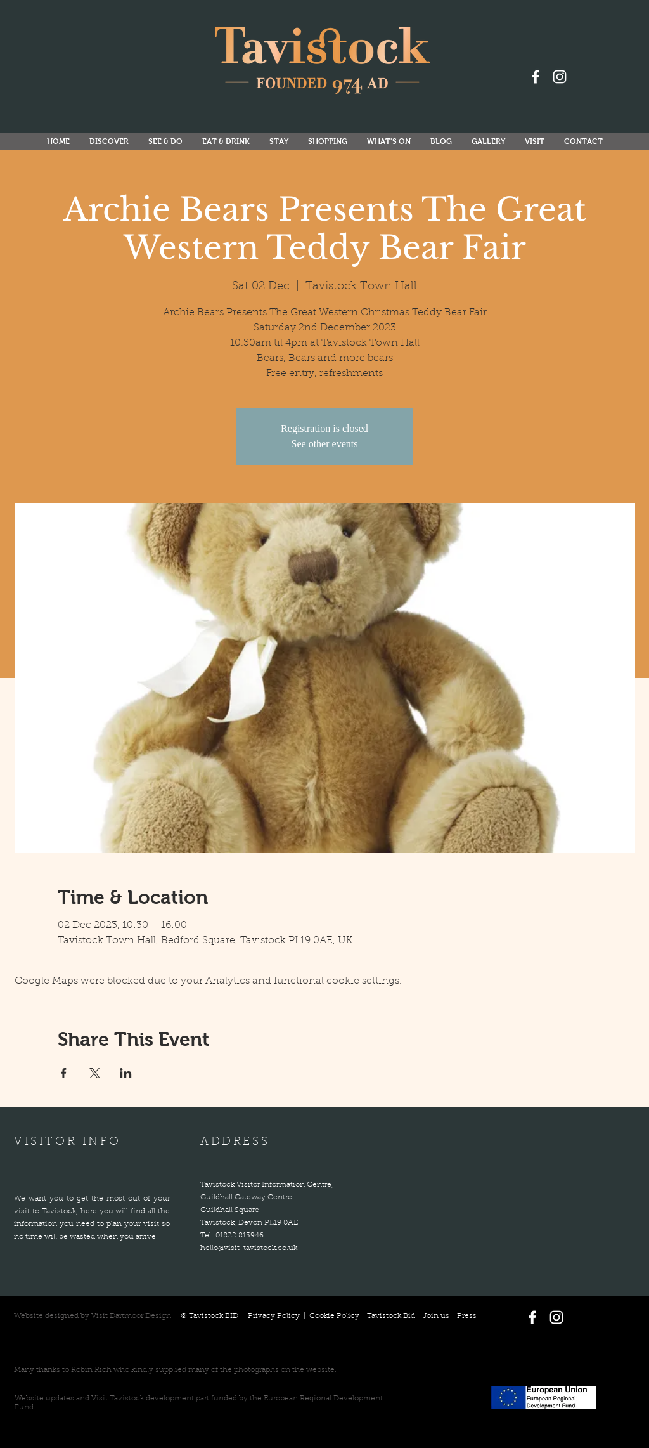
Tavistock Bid (392, 1316)
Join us (436, 1316)
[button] (388, 141)
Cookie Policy (334, 1316)
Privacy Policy (275, 1316)
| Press (463, 1316)
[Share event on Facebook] (64, 1073)
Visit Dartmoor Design (131, 1316)
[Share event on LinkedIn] (126, 1073)
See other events (325, 443)
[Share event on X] (95, 1073)
